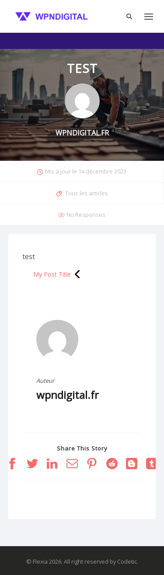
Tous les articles (86, 193)
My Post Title (52, 274)
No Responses (85, 214)
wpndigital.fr (67, 395)
